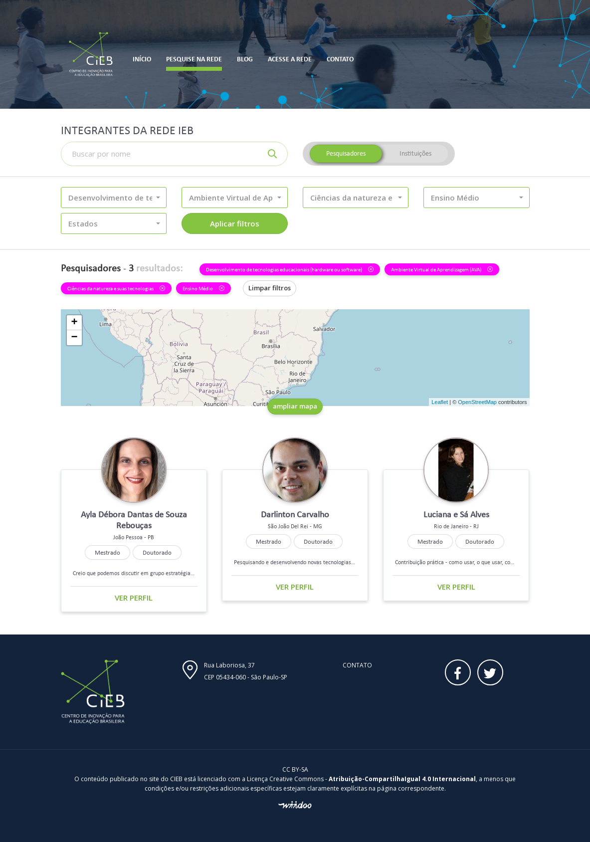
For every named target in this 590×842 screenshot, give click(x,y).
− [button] (74, 337)
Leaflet (439, 402)
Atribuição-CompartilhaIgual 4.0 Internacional (402, 779)
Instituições (415, 153)
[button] (114, 197)
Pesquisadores (346, 153)
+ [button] (74, 322)
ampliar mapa (295, 406)
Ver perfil (134, 598)
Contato (357, 665)
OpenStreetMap (477, 402)
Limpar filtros (269, 287)
